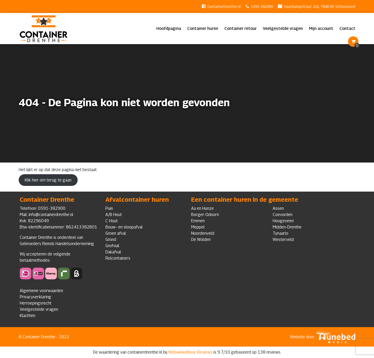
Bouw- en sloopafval (124, 227)
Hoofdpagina (168, 28)
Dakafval (113, 251)
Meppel (198, 227)
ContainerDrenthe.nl (224, 6)
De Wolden (201, 239)
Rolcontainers (117, 258)
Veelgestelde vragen (283, 28)
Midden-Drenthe (287, 227)
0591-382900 (262, 6)
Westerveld (283, 239)
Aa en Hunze (202, 208)
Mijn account (321, 28)
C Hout (111, 220)
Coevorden (282, 214)
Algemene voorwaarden (41, 290)
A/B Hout (113, 214)
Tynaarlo (280, 233)
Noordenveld (202, 233)
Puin (109, 208)
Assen (278, 208)
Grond (110, 239)
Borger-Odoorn (205, 214)
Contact (347, 28)
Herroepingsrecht (35, 303)
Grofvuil (112, 245)
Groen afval (115, 233)
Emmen (198, 220)
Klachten (27, 315)
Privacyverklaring (35, 296)
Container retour (240, 28)
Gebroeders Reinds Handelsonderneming (57, 243)
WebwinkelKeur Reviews (190, 352)
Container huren (202, 28)
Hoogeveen (283, 220)
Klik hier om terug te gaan (48, 180)
